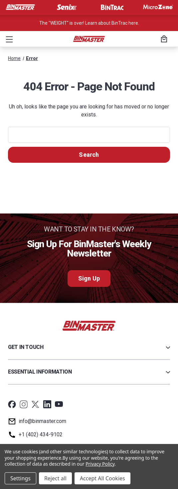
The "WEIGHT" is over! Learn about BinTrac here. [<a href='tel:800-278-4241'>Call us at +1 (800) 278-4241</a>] (89, 23)
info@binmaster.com (42, 421)
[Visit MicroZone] (158, 7)
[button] (8, 39)
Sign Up (89, 278)
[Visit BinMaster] (20, 7)
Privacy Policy (100, 464)
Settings (20, 478)
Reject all (55, 478)
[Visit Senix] (66, 7)
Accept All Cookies (102, 478)
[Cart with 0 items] (163, 40)
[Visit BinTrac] (112, 7)
